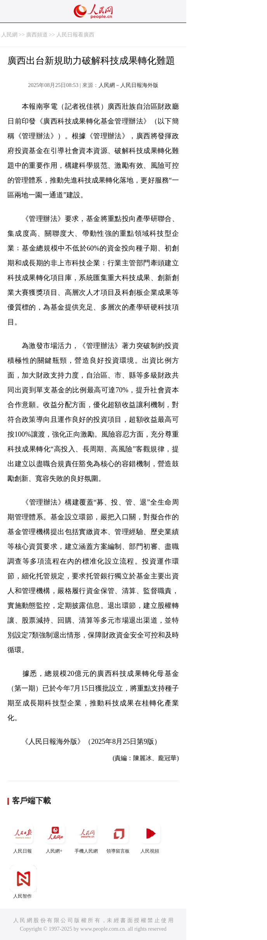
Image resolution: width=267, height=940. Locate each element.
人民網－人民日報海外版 (128, 85)
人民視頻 (150, 837)
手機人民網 (87, 837)
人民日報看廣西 (75, 35)
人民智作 (23, 882)
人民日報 (23, 837)
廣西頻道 (37, 35)
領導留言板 (118, 837)
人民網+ (55, 837)
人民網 (9, 35)
